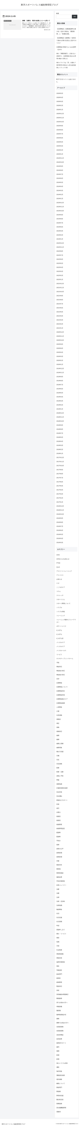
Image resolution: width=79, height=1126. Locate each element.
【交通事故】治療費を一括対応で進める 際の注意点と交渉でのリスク (66, 40)
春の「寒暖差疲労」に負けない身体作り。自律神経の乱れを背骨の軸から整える (66, 56)
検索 (57, 13)
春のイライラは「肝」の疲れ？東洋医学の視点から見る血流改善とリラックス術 (66, 65)
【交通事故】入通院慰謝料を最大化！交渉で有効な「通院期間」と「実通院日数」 (66, 31)
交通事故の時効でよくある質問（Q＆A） (66, 48)
